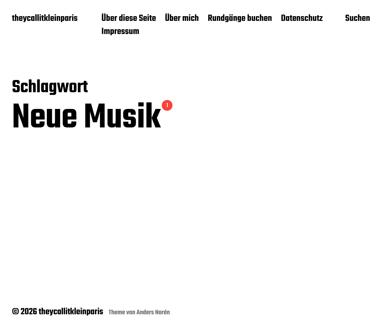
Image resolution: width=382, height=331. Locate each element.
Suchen (357, 19)
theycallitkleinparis (45, 19)
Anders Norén (153, 312)
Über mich (182, 19)
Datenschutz (302, 19)
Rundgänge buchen (240, 19)
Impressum (120, 32)
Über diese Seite (128, 19)
